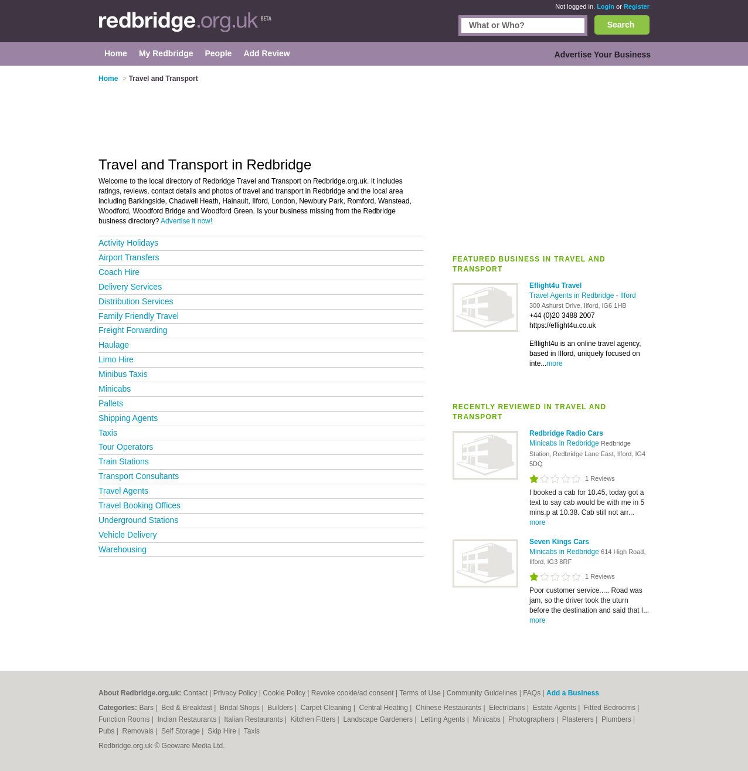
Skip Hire (223, 731)
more (554, 363)
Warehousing (122, 549)
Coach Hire (119, 272)
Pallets (110, 403)
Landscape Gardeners (378, 719)
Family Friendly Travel (138, 316)
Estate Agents (555, 708)
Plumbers (617, 719)
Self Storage (181, 731)
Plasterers (579, 719)
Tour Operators (125, 446)
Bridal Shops (240, 708)
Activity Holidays (128, 242)
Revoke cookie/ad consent (352, 693)
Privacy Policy (235, 693)
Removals (138, 731)
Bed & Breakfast (187, 708)
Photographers (532, 719)
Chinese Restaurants (449, 708)
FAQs (531, 693)
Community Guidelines (482, 693)
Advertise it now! (186, 221)
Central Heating (384, 708)
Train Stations (123, 461)
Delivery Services (130, 286)
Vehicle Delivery (127, 534)
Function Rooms (125, 719)
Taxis (107, 432)
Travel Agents (123, 490)
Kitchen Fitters (314, 719)
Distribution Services (136, 301)
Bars (147, 708)
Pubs (107, 731)
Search (621, 24)
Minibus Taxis (123, 374)
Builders (281, 708)
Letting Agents (443, 719)
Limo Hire (116, 359)
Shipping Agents (128, 418)
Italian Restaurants (254, 719)
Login (605, 6)
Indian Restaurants (188, 719)
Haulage (113, 344)
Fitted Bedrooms (610, 708)
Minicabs (114, 388)
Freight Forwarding (133, 330)
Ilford (628, 295)
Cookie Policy (284, 693)
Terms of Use (420, 693)
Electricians (508, 708)
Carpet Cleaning (327, 708)
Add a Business (572, 693)
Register (637, 6)
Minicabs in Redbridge (565, 443)
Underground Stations (138, 520)
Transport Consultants (138, 476)
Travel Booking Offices (139, 505)
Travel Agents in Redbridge (572, 295)
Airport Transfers (128, 257)
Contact (195, 693)
